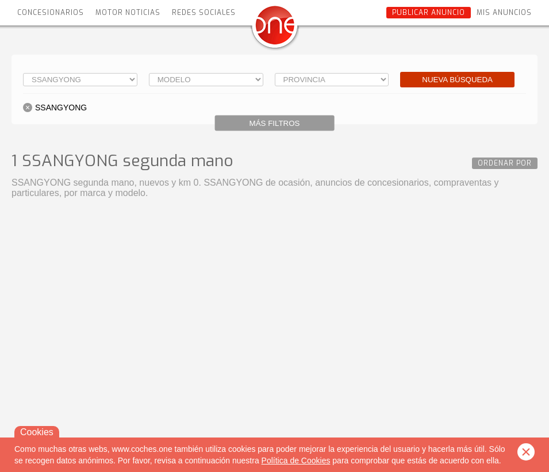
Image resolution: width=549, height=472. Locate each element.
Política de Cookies (296, 460)
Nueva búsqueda (457, 79)
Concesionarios (50, 12)
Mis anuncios (504, 12)
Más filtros (274, 123)
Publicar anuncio (428, 12)
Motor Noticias (127, 12)
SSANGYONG (61, 107)
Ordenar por (505, 163)
